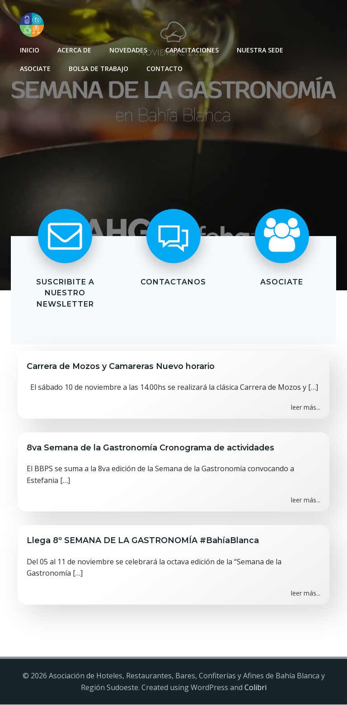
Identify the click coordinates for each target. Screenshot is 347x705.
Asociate (35, 68)
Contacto (164, 68)
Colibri (255, 687)
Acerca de (74, 50)
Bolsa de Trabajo (98, 68)
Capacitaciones (192, 50)
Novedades (128, 50)
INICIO (29, 50)
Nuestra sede (260, 50)
